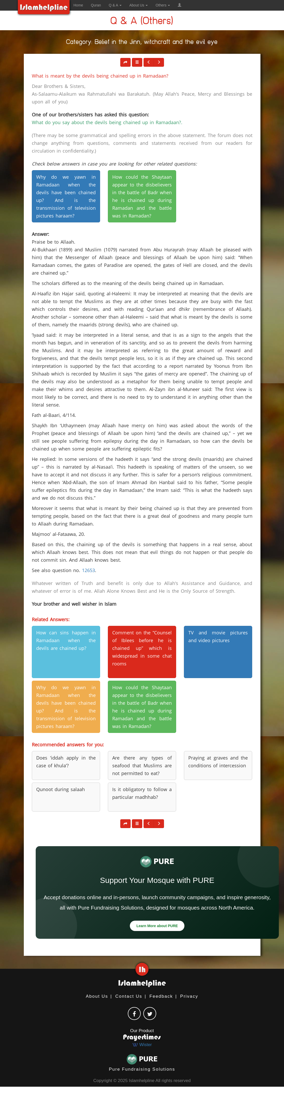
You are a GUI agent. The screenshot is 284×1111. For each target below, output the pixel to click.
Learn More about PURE (157, 926)
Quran (96, 5)
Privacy (189, 996)
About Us (97, 996)
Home (78, 5)
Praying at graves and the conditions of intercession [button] (218, 762)
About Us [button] (138, 5)
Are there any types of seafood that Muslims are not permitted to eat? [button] (142, 765)
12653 (88, 570)
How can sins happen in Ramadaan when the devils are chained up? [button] (66, 640)
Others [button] (162, 5)
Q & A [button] (115, 5)
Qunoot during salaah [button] (60, 789)
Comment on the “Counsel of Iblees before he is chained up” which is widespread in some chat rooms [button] (142, 648)
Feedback (161, 996)
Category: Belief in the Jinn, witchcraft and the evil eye (142, 42)
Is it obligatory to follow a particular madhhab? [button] (142, 793)
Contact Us (128, 996)
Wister (142, 1044)
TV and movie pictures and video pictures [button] (218, 636)
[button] (179, 5)
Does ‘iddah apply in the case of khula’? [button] (66, 762)
